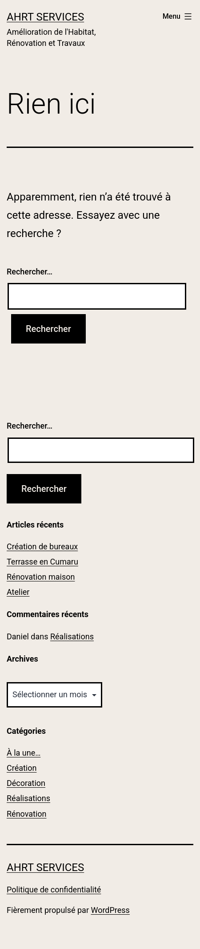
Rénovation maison (41, 576)
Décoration (26, 783)
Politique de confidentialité (54, 889)
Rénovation (27, 813)
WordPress (110, 910)
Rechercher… (29, 271)
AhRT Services (45, 17)
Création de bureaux (42, 546)
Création (21, 768)
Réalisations (72, 636)
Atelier (18, 592)
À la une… (23, 752)
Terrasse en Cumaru (42, 561)
